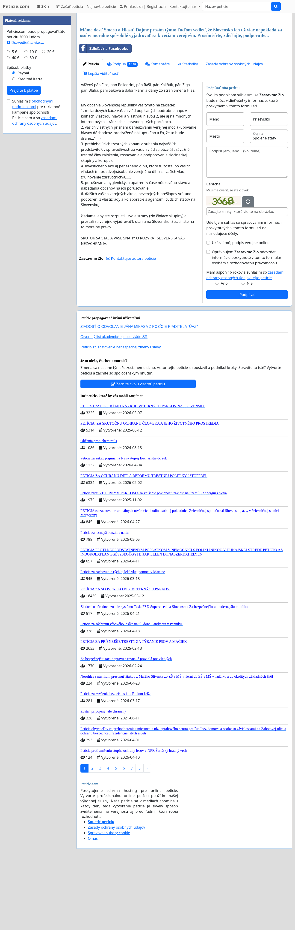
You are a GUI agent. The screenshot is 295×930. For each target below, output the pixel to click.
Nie (250, 347)
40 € (15, 196)
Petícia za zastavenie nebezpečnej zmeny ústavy (120, 412)
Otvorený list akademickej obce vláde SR (114, 401)
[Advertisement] (184, 53)
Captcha (213, 248)
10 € (33, 190)
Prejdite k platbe (24, 228)
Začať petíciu (69, 6)
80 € (33, 196)
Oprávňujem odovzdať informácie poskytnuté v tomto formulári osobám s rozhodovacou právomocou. (247, 322)
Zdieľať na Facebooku (104, 113)
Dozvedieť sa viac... (25, 181)
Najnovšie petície (101, 6)
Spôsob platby (19, 205)
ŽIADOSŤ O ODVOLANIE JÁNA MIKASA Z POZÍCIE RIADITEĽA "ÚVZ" (139, 391)
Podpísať (247, 359)
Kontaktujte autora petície (131, 323)
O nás (93, 903)
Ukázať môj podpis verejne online (240, 307)
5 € (14, 190)
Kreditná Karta (30, 217)
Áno (224, 347)
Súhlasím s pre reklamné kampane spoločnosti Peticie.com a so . (36, 250)
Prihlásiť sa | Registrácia (143, 6)
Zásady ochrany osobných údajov (234, 128)
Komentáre (157, 128)
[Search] (236, 6)
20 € (51, 190)
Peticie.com (16, 6)
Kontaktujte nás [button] (183, 6)
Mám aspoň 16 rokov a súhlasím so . (245, 339)
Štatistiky (188, 128)
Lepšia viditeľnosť (100, 138)
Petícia (91, 128)
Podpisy (122, 128)
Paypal (23, 211)
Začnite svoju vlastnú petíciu (138, 448)
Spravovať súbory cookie (109, 897)
